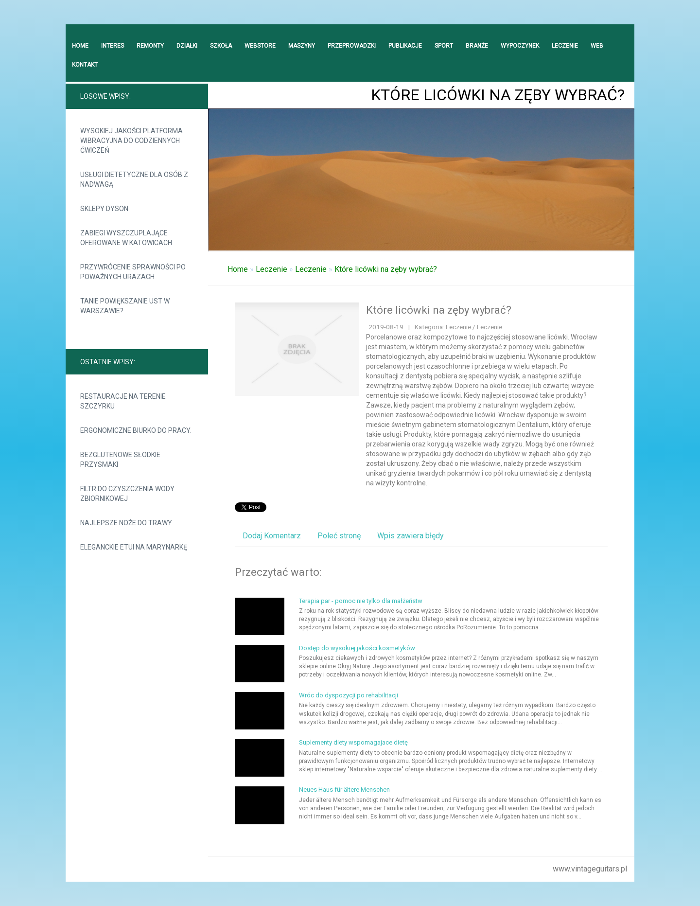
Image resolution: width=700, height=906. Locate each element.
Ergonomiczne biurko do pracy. (136, 430)
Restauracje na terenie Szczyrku (123, 401)
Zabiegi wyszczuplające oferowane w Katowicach (126, 238)
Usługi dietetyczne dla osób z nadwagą (134, 179)
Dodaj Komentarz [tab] (272, 535)
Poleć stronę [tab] (339, 535)
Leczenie (271, 269)
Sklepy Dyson (104, 209)
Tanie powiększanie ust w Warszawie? (125, 306)
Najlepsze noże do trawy (126, 523)
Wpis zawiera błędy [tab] (410, 535)
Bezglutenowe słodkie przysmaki (120, 459)
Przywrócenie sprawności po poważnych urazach (133, 272)
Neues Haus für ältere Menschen (344, 789)
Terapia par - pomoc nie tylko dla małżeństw (360, 600)
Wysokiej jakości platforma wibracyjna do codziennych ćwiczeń (131, 140)
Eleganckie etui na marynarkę (133, 547)
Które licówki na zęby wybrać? (385, 269)
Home (238, 269)
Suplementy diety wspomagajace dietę (353, 742)
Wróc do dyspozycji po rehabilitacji (348, 695)
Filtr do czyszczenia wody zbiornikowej (127, 493)
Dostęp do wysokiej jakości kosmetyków (357, 648)
